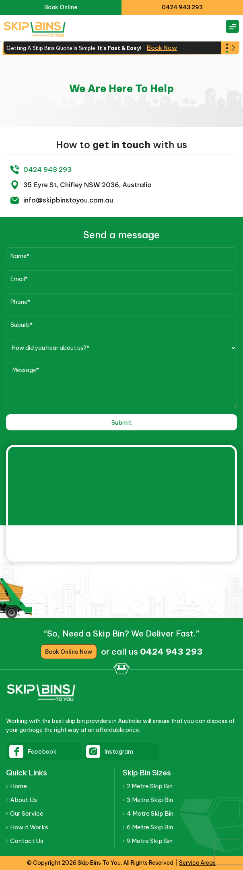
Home (18, 786)
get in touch (121, 144)
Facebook (42, 751)
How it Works (29, 827)
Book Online (61, 7)
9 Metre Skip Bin (150, 841)
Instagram (118, 751)
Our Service (26, 813)
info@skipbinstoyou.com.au (67, 200)
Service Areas (197, 862)
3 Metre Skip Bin (150, 800)
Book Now (162, 48)
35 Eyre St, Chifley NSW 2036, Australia (86, 185)
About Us (23, 800)
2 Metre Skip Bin (150, 786)
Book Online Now (68, 651)
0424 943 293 (182, 7)
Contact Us (26, 841)
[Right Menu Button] (233, 26)
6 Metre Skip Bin (150, 827)
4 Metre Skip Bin (150, 813)
